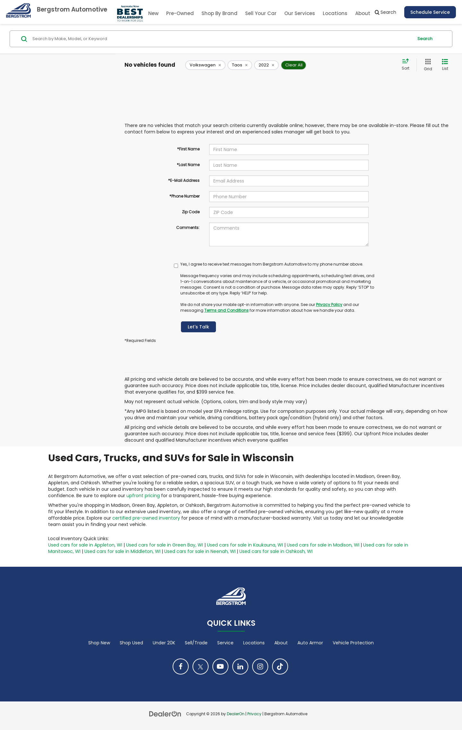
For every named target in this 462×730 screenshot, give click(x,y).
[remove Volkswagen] (205, 65)
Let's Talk (198, 327)
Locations (335, 13)
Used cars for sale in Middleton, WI (122, 551)
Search (424, 39)
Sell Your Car (261, 13)
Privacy (254, 714)
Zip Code (191, 212)
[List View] (445, 65)
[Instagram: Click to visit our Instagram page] (260, 666)
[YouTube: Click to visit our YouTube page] (220, 666)
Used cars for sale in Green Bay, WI (164, 545)
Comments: (188, 227)
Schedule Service (430, 12)
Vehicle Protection (353, 643)
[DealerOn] (165, 713)
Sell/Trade (196, 643)
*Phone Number (184, 196)
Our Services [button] (299, 13)
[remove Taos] (239, 65)
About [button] (362, 13)
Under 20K (164, 643)
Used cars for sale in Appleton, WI (85, 545)
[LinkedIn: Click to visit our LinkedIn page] (240, 666)
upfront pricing (143, 495)
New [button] (153, 13)
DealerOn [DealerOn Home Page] (235, 714)
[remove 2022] (266, 65)
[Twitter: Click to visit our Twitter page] (200, 666)
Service (225, 643)
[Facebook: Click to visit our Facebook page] (180, 666)
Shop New (99, 643)
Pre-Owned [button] (180, 13)
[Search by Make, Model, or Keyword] (222, 39)
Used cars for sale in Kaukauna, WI (245, 545)
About (281, 643)
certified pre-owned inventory (146, 518)
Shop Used (131, 643)
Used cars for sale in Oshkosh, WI (275, 551)
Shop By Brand (219, 13)
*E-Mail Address (184, 180)
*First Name (188, 149)
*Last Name (188, 164)
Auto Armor (310, 643)
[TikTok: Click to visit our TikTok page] (280, 666)
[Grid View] (426, 65)
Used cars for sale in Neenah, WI (199, 551)
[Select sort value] (407, 64)
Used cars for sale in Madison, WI (323, 545)
